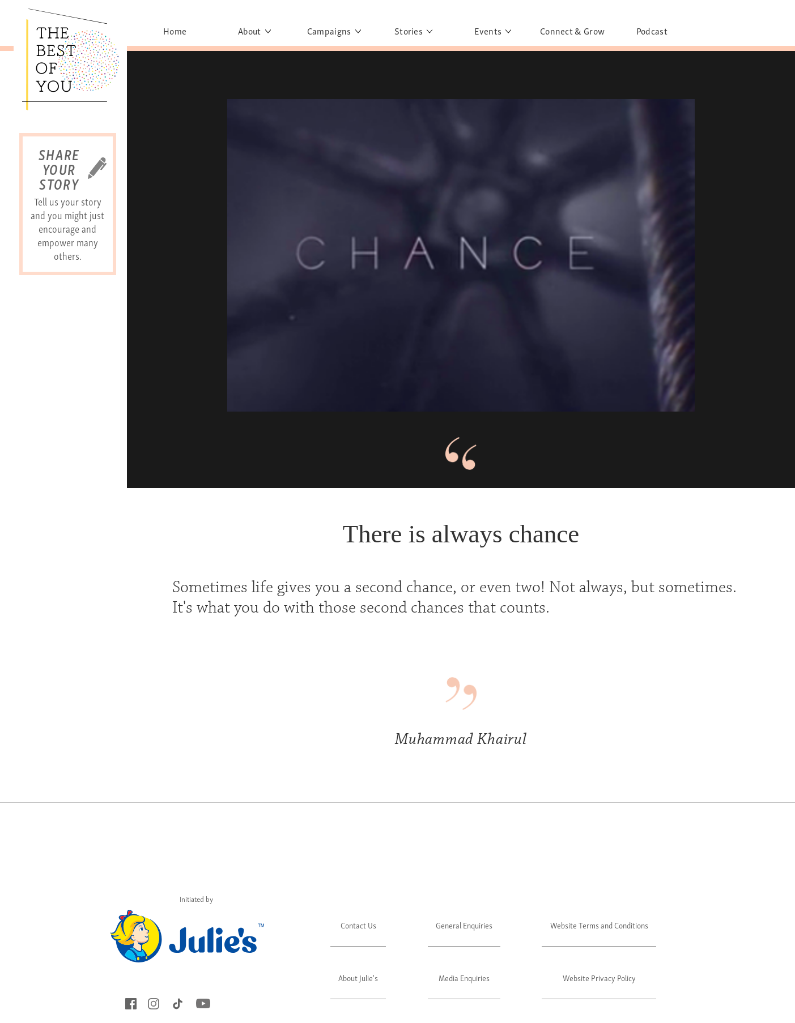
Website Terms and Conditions (599, 924)
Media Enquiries (464, 977)
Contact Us (358, 924)
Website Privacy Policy (599, 977)
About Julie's (358, 977)
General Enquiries (464, 924)
